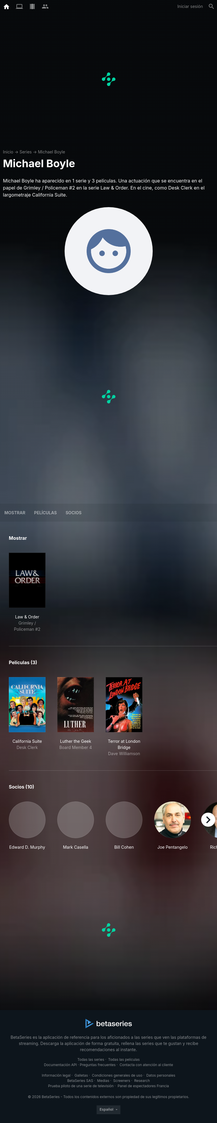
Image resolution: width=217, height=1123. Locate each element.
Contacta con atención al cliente (146, 1065)
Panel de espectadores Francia (143, 1086)
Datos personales (160, 1075)
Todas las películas (123, 1059)
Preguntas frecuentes (98, 1065)
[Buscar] (211, 6)
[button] (27, 825)
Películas (45, 512)
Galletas (81, 1075)
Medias (103, 1080)
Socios (73, 512)
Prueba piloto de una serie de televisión (81, 1086)
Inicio (8, 151)
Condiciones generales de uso (117, 1075)
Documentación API (60, 1065)
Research (142, 1080)
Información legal (56, 1075)
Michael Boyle (51, 151)
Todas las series (90, 1059)
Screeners (121, 1080)
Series (25, 151)
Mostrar (14, 512)
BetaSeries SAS (80, 1080)
